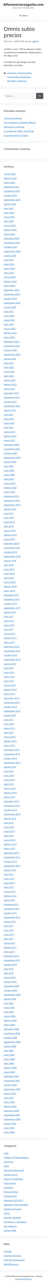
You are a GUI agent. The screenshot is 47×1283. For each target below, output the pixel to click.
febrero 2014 (10, 792)
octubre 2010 (10, 964)
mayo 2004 (9, 1132)
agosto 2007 (10, 1093)
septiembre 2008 (12, 1041)
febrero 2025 (10, 229)
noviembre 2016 (12, 650)
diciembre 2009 (11, 986)
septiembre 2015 (12, 711)
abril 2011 (9, 938)
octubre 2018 (10, 552)
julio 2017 (8, 616)
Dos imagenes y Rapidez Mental (20, 122)
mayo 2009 (9, 1007)
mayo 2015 (9, 728)
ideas (6, 1166)
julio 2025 (8, 208)
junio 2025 (9, 212)
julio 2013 (8, 822)
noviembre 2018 (12, 547)
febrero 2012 (10, 895)
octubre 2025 (10, 195)
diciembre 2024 (11, 238)
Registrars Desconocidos (16, 1204)
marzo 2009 (10, 1016)
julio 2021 (8, 414)
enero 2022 (9, 388)
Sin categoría (10, 1226)
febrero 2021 (10, 436)
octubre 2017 (10, 603)
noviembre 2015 (12, 702)
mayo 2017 (9, 625)
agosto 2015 (10, 715)
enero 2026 (9, 182)
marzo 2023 (10, 328)
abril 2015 (9, 732)
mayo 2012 (9, 882)
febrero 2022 (10, 384)
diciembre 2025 (11, 186)
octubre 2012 (10, 861)
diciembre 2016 (11, 646)
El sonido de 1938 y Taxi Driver (19, 131)
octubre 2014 (10, 758)
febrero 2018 (10, 586)
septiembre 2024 (12, 251)
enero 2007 (9, 1102)
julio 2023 (8, 311)
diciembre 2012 (11, 852)
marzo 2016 (10, 685)
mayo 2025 (9, 216)
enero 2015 (9, 745)
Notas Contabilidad (13, 1178)
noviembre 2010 (12, 960)
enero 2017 (9, 642)
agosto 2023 (10, 307)
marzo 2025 (10, 225)
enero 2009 (9, 1024)
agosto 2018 (10, 560)
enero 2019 (9, 539)
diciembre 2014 (11, 749)
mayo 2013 (9, 831)
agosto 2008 (10, 1046)
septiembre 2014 (12, 762)
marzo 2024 (10, 277)
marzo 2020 (10, 483)
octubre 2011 (10, 913)
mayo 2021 (9, 423)
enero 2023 (9, 337)
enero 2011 (9, 951)
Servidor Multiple (12, 1217)
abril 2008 (9, 1063)
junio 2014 (9, 775)
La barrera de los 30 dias (16, 135)
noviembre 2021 (12, 397)
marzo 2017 (10, 633)
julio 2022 (8, 363)
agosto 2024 (10, 255)
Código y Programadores (16, 1157)
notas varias (10, 1183)
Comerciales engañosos (19, 76)
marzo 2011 (10, 943)
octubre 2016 (10, 655)
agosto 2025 (10, 204)
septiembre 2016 (12, 659)
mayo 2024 (9, 268)
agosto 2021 (10, 410)
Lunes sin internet (13, 118)
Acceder (8, 1251)
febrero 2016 (10, 689)
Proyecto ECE (10, 1196)
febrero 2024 (10, 281)
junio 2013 (9, 827)
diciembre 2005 (11, 1110)
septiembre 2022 (12, 354)
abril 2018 (9, 577)
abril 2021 (9, 427)
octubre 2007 (10, 1084)
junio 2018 (9, 569)
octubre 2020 (10, 453)
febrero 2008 (10, 1067)
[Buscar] (39, 96)
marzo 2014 (10, 788)
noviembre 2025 (12, 191)
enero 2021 (9, 440)
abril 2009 (9, 1011)
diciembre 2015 (11, 698)
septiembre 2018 (12, 556)
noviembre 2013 (12, 805)
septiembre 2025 (12, 199)
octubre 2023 (10, 298)
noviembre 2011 (12, 908)
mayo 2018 (9, 573)
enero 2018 (9, 590)
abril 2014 (9, 784)
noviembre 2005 (12, 1115)
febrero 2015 (10, 741)
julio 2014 (8, 771)
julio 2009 (8, 1003)
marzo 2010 (10, 977)
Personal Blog (25, 73)
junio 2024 (9, 264)
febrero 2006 (10, 1106)
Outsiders (9, 1187)
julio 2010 (8, 968)
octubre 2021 (10, 401)
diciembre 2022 (11, 341)
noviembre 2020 (12, 449)
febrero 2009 (10, 1020)
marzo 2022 (10, 380)
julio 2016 (8, 668)
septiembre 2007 (12, 1089)
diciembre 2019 (11, 496)
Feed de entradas (12, 1255)
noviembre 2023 (12, 294)
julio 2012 (8, 874)
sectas (7, 1213)
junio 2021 (9, 418)
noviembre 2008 (12, 1033)
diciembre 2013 (11, 801)
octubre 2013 (10, 809)
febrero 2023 (10, 332)
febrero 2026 (10, 178)
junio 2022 (9, 367)
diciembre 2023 (11, 290)
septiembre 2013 (12, 814)
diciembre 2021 (11, 393)
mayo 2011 (9, 934)
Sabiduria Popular (13, 1209)
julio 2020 (8, 466)
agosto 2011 (10, 921)
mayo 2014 (9, 779)
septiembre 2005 (12, 1119)
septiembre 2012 (12, 865)
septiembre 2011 (12, 917)
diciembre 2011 (11, 904)
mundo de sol (10, 1174)
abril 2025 (9, 221)
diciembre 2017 (11, 595)
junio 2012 (9, 878)
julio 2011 (8, 925)
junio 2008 (9, 1054)
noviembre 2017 (12, 599)
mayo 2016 (9, 676)
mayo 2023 (9, 320)
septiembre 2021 (12, 406)
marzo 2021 (10, 431)
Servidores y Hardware (15, 1221)
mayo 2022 (9, 371)
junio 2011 (9, 930)
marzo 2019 (10, 530)
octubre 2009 (10, 990)
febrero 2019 (10, 534)
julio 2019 (8, 513)
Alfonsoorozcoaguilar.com (23, 4)
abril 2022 (9, 375)
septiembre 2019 (12, 504)
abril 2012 (9, 887)
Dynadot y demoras (17, 80)
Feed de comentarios (14, 1259)
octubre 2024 (10, 247)
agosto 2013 (10, 818)
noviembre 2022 (12, 345)
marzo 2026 (10, 174)
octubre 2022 (10, 350)
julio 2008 (8, 1050)
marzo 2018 (10, 582)
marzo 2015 (10, 736)
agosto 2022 (10, 358)
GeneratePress (25, 1279)
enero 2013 (9, 848)
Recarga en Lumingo (14, 126)
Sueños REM (10, 1230)
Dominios (12, 73)
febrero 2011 (10, 947)
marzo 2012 (10, 891)
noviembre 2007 (12, 1080)
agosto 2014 (10, 766)
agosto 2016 (10, 663)
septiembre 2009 (12, 994)
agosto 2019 (10, 509)
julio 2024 (8, 259)
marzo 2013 (10, 840)
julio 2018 (8, 565)
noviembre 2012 (12, 857)
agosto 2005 (10, 1123)
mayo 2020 (9, 474)
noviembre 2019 (12, 500)
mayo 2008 (9, 1059)
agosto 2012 (10, 870)
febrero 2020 (10, 487)
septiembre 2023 (12, 302)
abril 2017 (9, 629)
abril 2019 (9, 526)
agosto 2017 (10, 612)
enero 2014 (9, 797)
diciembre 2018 (11, 543)
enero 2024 (9, 285)
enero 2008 (9, 1072)
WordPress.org (11, 1264)
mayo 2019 (9, 522)
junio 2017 (9, 620)
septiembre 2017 (12, 607)
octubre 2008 (10, 1037)
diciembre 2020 (11, 444)
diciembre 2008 (11, 1029)
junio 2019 (9, 517)
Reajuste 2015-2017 (13, 1200)
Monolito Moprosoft (14, 1170)
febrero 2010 (10, 981)
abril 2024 (9, 272)
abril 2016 (9, 681)
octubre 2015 (10, 706)
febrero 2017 (10, 638)
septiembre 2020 (12, 457)
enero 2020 (9, 491)
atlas (6, 1153)
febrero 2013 (10, 844)
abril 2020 (9, 479)
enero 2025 (9, 234)
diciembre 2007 (11, 1076)
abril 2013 (9, 835)
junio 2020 (9, 470)
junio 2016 (9, 672)
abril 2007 (9, 1097)
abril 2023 (9, 324)
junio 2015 (9, 724)
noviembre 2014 (12, 754)
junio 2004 (9, 1127)
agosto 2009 (10, 999)
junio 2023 (9, 315)
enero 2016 (9, 693)
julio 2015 (8, 719)
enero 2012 (9, 900)
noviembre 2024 (12, 242)
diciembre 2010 (11, 956)
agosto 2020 (10, 461)
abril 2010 (9, 973)
